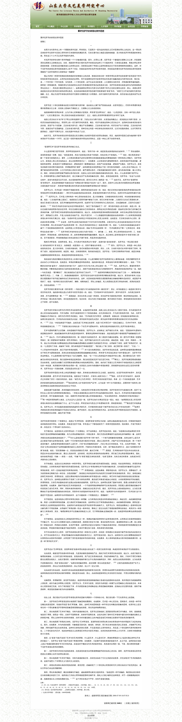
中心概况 (50, 26)
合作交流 (131, 26)
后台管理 (91, 716)
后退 (127, 703)
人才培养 (104, 26)
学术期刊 (91, 26)
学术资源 (117, 26)
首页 (37, 26)
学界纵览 (144, 26)
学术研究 (77, 26)
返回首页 (135, 703)
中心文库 (64, 26)
